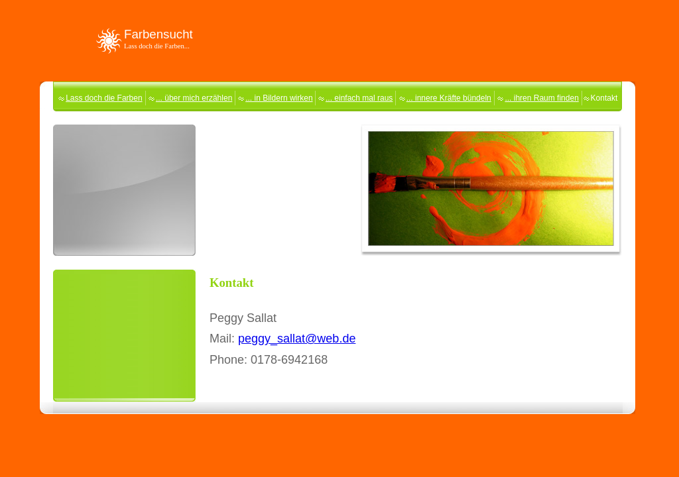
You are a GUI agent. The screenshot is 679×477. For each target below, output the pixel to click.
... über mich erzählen (194, 98)
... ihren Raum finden (541, 98)
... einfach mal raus (359, 98)
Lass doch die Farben (104, 98)
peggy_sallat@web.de (296, 338)
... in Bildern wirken (278, 98)
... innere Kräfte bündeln (448, 98)
